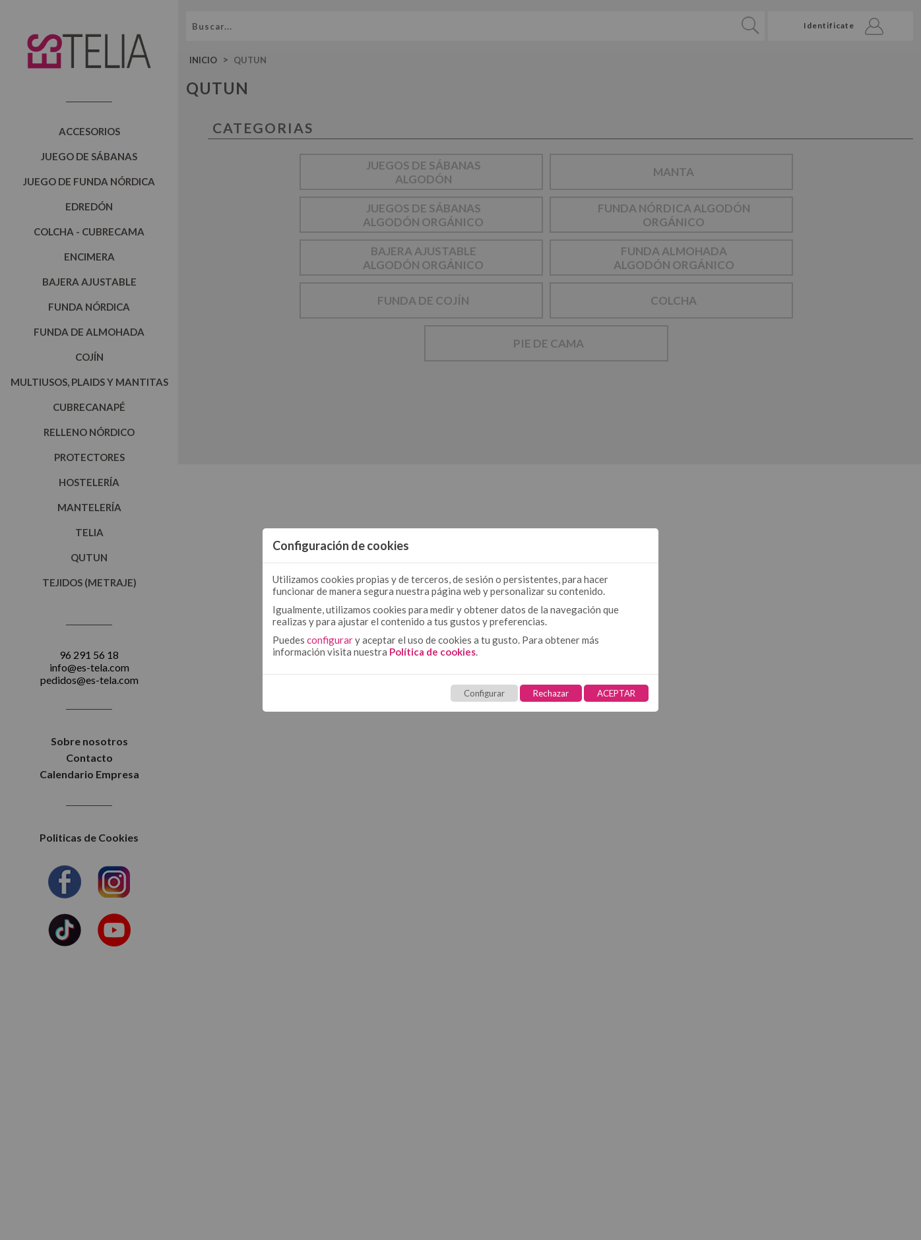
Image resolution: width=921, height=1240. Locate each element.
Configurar (484, 693)
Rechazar (551, 693)
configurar (330, 640)
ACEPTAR (616, 693)
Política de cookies (432, 652)
